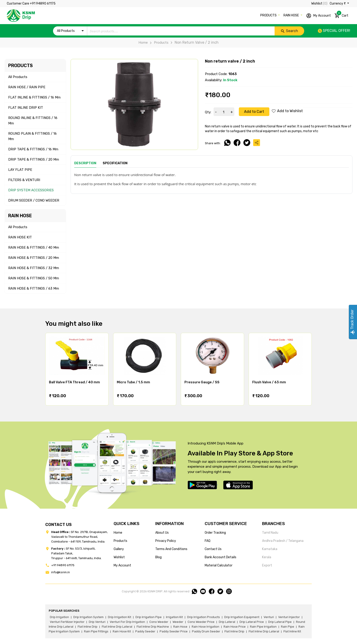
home (118, 533)
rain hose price (235, 626)
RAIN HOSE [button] (291, 15)
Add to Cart (254, 111)
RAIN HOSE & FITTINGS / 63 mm (33, 288)
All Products (17, 77)
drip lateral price (252, 622)
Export (267, 565)
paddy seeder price (174, 631)
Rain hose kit (122, 631)
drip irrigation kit (119, 617)
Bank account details (220, 557)
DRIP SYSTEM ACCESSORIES (31, 190)
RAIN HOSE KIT (20, 237)
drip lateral (227, 622)
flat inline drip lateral (117, 626)
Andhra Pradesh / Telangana (282, 541)
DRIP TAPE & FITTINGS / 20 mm (33, 159)
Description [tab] (85, 163)
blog (158, 557)
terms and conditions (171, 549)
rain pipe (287, 626)
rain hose (180, 626)
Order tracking (215, 533)
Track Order (352, 322)
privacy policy (165, 541)
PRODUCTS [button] (268, 15)
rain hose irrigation (205, 626)
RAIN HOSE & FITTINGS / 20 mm (33, 258)
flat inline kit (292, 631)
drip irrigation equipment (241, 617)
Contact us (213, 549)
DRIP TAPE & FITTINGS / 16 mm (33, 149)
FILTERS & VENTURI (24, 180)
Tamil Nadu (270, 533)
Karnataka (269, 549)
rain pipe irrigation (263, 626)
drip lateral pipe (280, 622)
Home (143, 42)
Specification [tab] (115, 163)
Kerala (266, 557)
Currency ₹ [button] (338, 3)
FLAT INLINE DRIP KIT (25, 108)
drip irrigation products (203, 617)
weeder (178, 622)
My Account (318, 15)
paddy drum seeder (206, 631)
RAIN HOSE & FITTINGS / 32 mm (33, 268)
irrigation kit (174, 617)
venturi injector (289, 617)
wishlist (119, 557)
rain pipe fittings (96, 631)
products (120, 541)
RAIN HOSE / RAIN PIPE (26, 87)
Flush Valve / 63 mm (269, 382)
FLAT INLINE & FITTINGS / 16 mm (34, 97)
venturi (269, 617)
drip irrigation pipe (148, 617)
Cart (341, 14)
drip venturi (97, 622)
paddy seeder (145, 631)
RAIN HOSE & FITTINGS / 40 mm (33, 247)
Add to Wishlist (287, 111)
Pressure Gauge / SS (201, 382)
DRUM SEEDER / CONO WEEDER (33, 200)
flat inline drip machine (153, 626)
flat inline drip (87, 626)
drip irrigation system (88, 617)
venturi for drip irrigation (127, 622)
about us (162, 533)
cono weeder (158, 622)
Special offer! (334, 30)
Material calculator (218, 565)
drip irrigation (59, 617)
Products (158, 42)
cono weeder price (201, 622)
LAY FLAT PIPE (20, 170)
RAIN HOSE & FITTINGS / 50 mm (33, 278)
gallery (119, 549)
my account (122, 565)
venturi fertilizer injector (67, 622)
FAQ (207, 541)
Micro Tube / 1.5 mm (133, 382)
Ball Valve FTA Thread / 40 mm (74, 382)
